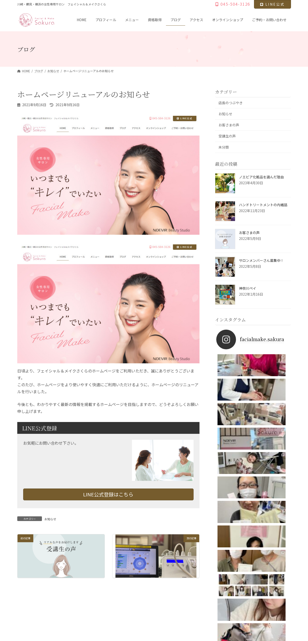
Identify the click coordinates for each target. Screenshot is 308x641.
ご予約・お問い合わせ (202, 598)
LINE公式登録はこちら (108, 494)
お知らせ (50, 519)
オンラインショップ (164, 598)
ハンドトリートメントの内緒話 (263, 204)
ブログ (115, 598)
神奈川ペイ (247, 288)
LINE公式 (272, 4)
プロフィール (49, 598)
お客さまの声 (228, 125)
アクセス (135, 598)
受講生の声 (227, 136)
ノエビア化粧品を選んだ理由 (261, 176)
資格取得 (95, 598)
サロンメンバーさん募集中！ (261, 260)
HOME (26, 598)
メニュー (73, 598)
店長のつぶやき (230, 102)
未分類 (223, 147)
